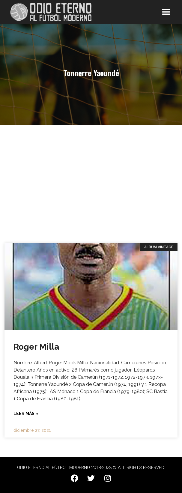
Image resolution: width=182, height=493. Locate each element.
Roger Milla (36, 347)
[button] (166, 12)
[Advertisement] (91, 182)
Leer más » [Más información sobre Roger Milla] (25, 413)
